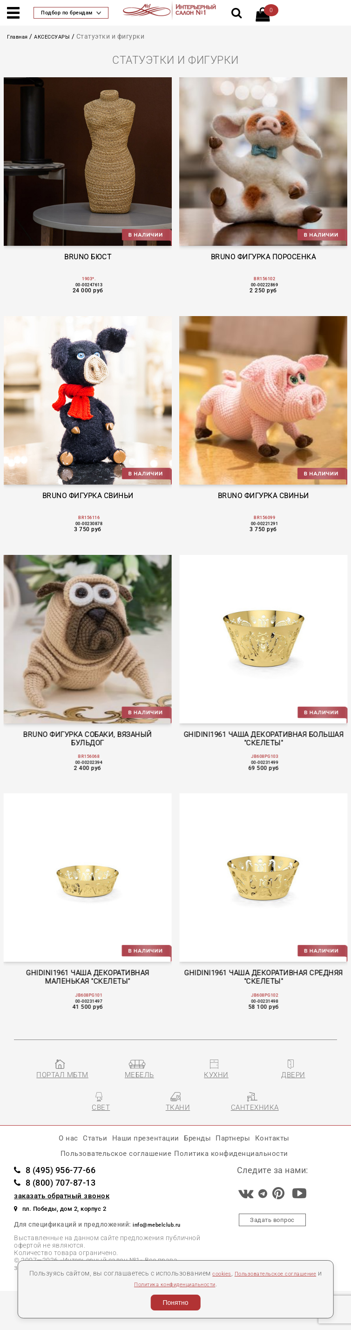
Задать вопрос (272, 1259)
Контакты (302, 1169)
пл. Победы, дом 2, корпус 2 (75, 1246)
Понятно (175, 1302)
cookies (235, 1273)
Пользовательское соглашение (97, 1188)
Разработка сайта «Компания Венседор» (271, 1319)
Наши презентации (136, 1169)
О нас (35, 1169)
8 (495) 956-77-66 (66, 1207)
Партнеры (251, 1169)
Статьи (70, 1169)
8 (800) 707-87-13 (66, 1220)
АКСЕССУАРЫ (62, 36)
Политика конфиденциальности (198, 1284)
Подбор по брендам (71, 13)
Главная (20, 36)
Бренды (204, 1169)
